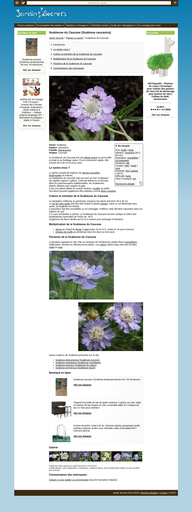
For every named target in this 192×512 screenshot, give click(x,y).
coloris (103, 244)
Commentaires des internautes (68, 68)
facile (128, 176)
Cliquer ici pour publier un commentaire (69, 480)
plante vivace (91, 157)
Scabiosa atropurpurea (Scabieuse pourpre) (78, 360)
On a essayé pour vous (149, 25)
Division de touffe (64, 232)
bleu (127, 165)
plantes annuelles (91, 173)
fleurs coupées (108, 191)
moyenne (129, 152)
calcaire (104, 203)
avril (86, 229)
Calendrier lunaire (100, 25)
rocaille (96, 188)
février (79, 229)
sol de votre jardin (61, 203)
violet (133, 165)
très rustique (132, 171)
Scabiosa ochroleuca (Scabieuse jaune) (76, 367)
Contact (163, 493)
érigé (131, 150)
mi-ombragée (122, 160)
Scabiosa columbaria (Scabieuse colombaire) (78, 362)
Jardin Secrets (56, 38)
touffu (124, 150)
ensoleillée (132, 158)
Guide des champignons (123, 25)
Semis (59, 229)
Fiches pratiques (25, 25)
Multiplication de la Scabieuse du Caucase (74, 59)
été (127, 163)
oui (134, 178)
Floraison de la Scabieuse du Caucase (72, 63)
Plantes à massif (74, 38)
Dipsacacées (64, 150)
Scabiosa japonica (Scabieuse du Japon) (76, 365)
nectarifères (131, 242)
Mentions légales (149, 493)
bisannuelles (55, 175)
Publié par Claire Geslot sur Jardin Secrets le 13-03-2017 (73, 466)
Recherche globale (125, 184)
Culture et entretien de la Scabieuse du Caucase (77, 54)
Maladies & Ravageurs (77, 25)
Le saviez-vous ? (61, 49)
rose (118, 168)
